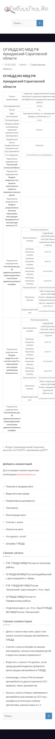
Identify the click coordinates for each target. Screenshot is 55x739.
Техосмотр (12, 507)
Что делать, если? (16, 536)
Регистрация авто (16, 514)
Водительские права (17, 493)
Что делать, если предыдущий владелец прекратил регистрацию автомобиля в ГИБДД (26, 666)
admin (23, 64)
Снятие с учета (14, 522)
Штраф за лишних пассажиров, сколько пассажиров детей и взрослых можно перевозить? (28, 650)
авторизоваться (26, 474)
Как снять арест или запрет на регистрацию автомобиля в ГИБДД (27, 635)
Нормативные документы (20, 500)
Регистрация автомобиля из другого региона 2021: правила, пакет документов (27, 681)
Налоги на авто (14, 529)
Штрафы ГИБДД (15, 543)
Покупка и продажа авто (19, 486)
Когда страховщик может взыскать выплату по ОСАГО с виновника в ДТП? (25, 448)
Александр (12, 677)
